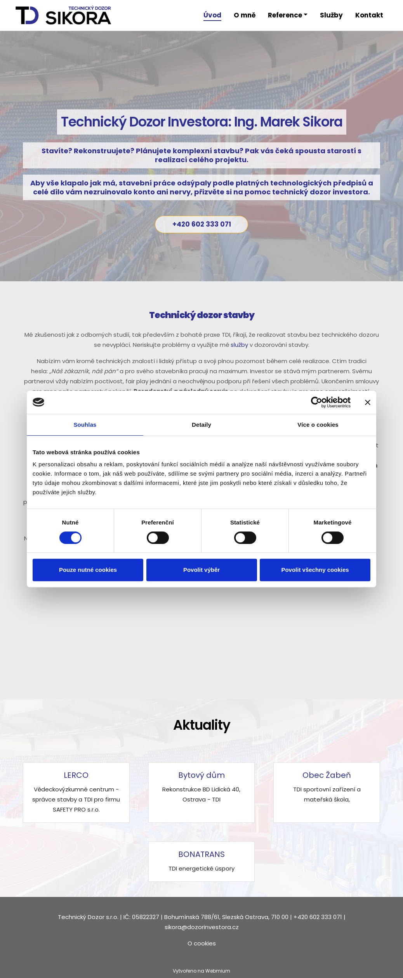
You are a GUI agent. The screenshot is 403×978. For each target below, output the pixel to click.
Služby (331, 15)
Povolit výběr (201, 569)
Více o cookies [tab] (318, 424)
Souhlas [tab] (84, 424)
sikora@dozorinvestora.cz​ (202, 927)
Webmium (217, 971)
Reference (285, 15)
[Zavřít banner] (367, 402)
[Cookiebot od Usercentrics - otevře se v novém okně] (317, 402)
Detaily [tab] (201, 424)
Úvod (212, 15)
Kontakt (369, 15)
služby (239, 345)
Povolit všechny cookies (315, 569)
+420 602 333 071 (201, 224)
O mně (244, 15)
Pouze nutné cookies (88, 569)
